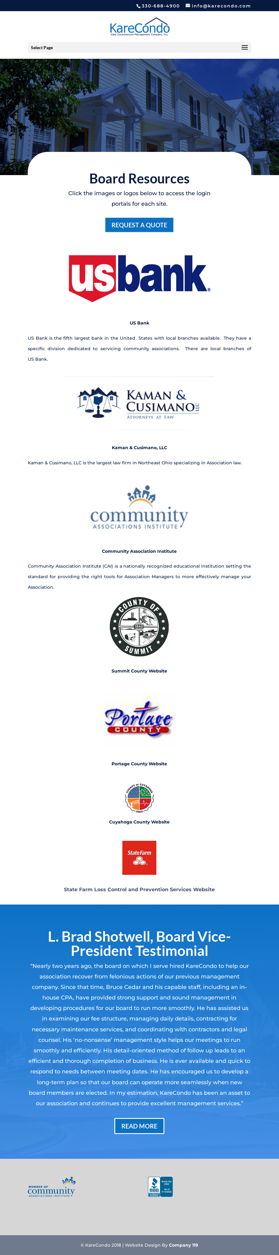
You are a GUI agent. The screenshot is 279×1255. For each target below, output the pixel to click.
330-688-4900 (161, 6)
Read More (139, 1126)
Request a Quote (139, 225)
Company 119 (183, 1245)
